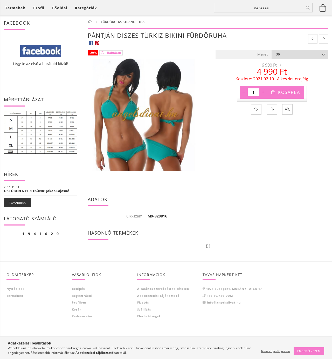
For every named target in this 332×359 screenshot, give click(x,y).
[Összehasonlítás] (287, 109)
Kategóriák (86, 7)
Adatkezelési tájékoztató (158, 296)
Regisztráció (82, 296)
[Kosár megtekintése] (16, 8)
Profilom (79, 302)
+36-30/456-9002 (220, 296)
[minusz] (244, 92)
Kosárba (289, 92)
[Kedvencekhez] (256, 109)
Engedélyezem (309, 351)
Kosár (76, 309)
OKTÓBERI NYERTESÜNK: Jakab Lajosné (36, 191)
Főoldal (59, 7)
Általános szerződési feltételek (163, 289)
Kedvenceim (82, 316)
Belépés (78, 289)
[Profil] (38, 8)
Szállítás (144, 309)
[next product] (323, 39)
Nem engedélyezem (275, 351)
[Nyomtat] (272, 109)
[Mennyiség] (253, 92)
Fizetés (143, 302)
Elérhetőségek (149, 316)
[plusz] (263, 92)
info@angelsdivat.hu (224, 302)
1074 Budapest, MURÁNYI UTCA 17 (234, 289)
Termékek (14, 296)
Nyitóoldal (15, 289)
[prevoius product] (312, 39)
